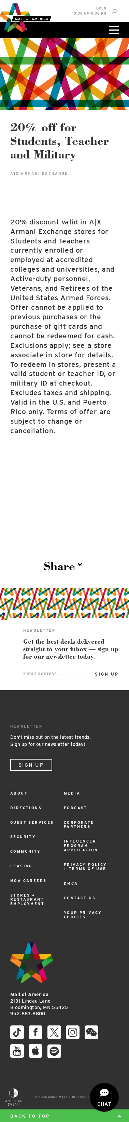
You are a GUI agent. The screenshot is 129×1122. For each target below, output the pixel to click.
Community (25, 851)
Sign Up (31, 765)
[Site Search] (114, 11)
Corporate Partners (79, 824)
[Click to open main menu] (113, 30)
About (19, 793)
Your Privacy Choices (83, 915)
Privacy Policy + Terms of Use (85, 867)
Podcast (75, 808)
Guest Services (32, 822)
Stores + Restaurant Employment (27, 899)
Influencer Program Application (81, 845)
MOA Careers (28, 881)
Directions (26, 808)
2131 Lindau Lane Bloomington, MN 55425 (39, 1001)
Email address (40, 673)
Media (72, 793)
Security (23, 837)
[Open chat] (104, 1097)
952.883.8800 (27, 1013)
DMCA (71, 883)
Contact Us (80, 898)
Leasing (21, 866)
